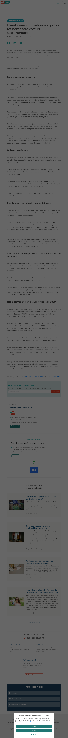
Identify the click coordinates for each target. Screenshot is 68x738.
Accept (34, 726)
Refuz (34, 730)
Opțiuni (34, 734)
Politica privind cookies (37, 722)
